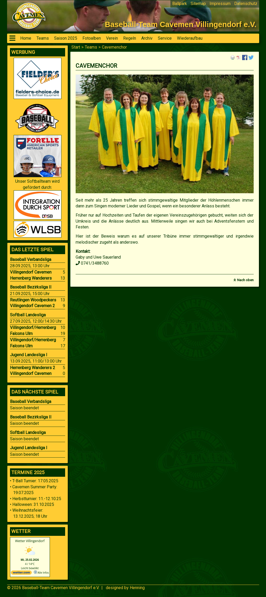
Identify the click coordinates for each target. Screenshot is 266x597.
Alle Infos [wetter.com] (41, 572)
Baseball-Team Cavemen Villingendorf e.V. (60, 587)
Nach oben (245, 280)
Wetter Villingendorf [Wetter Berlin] (30, 541)
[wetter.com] (21, 573)
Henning (137, 587)
